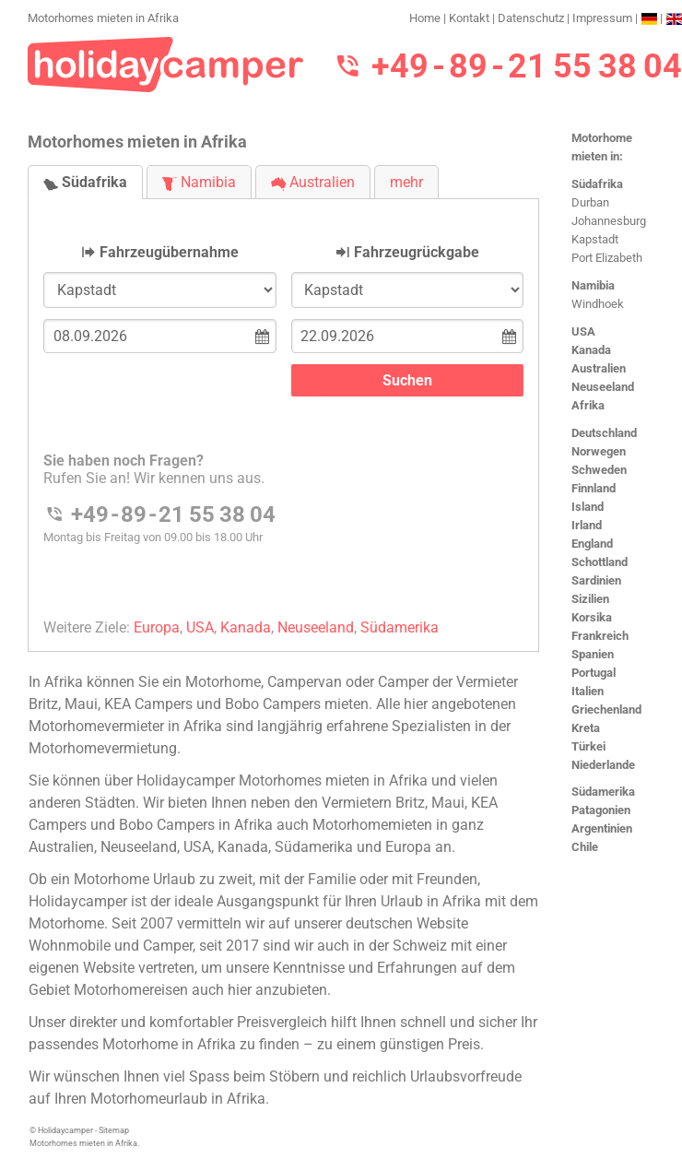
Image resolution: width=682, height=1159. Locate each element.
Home (425, 18)
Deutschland (604, 433)
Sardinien (596, 580)
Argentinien (601, 828)
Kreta (585, 728)
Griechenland (606, 709)
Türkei (588, 746)
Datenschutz (531, 18)
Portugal (593, 673)
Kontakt (469, 18)
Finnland (593, 488)
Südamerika (603, 791)
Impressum (602, 18)
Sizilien (590, 599)
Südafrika (597, 184)
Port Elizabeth (606, 258)
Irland (586, 525)
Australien (598, 368)
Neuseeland (602, 387)
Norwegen (598, 451)
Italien (587, 691)
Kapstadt (594, 239)
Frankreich (600, 636)
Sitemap (114, 1130)
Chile (584, 847)
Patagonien (600, 810)
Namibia (593, 285)
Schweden (599, 470)
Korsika (591, 617)
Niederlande (603, 765)
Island (587, 507)
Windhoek (597, 304)
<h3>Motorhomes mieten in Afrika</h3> (283, 410)
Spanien (592, 654)
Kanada (591, 350)
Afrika (588, 405)
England (592, 543)
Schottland (599, 562)
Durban (590, 202)
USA (583, 331)
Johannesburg (608, 221)
